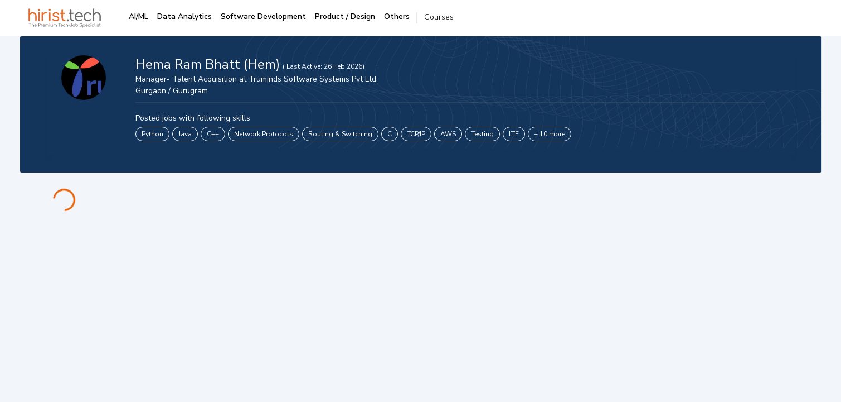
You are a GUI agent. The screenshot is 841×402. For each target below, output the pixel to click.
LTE (514, 134)
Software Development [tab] (263, 16)
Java (185, 134)
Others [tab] (397, 16)
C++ (213, 134)
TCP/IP (416, 134)
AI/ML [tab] (138, 16)
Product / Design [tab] (345, 16)
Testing (482, 134)
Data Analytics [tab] (184, 16)
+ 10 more (549, 134)
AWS (448, 134)
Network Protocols (263, 134)
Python (152, 134)
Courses (439, 17)
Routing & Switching (340, 134)
